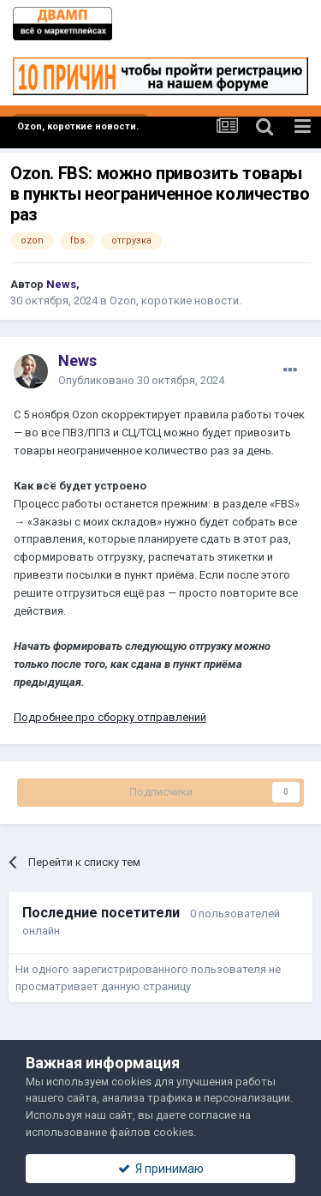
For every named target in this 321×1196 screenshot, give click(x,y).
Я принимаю (161, 1168)
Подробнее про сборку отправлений (110, 717)
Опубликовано (141, 380)
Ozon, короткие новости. (175, 300)
